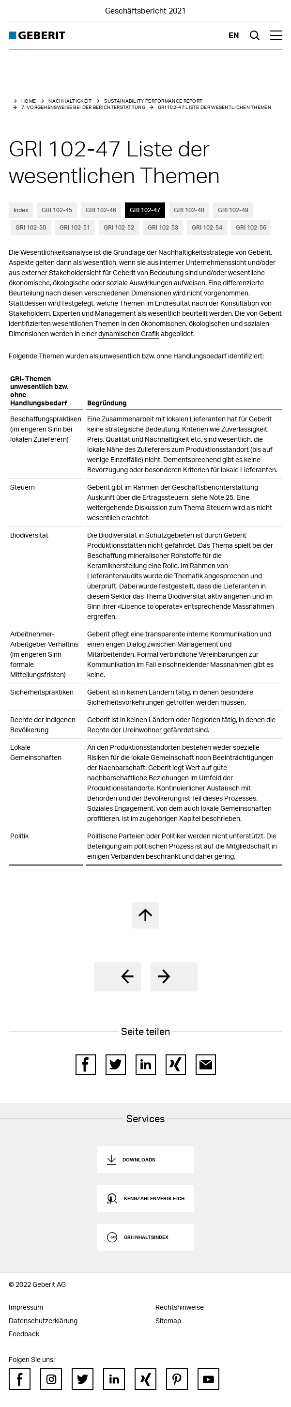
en (234, 35)
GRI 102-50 (30, 227)
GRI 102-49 (233, 210)
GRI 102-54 (207, 227)
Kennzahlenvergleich (154, 1198)
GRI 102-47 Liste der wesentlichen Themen (214, 107)
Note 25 (221, 497)
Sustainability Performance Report (153, 101)
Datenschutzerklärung (43, 1320)
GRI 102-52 (119, 227)
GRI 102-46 (101, 210)
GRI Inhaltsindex (146, 1237)
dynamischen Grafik (128, 333)
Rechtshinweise (179, 1307)
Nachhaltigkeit (70, 101)
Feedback (24, 1334)
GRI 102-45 (57, 210)
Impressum (26, 1307)
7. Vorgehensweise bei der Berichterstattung (83, 107)
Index (21, 210)
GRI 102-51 (75, 227)
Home (28, 101)
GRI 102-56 (251, 227)
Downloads (139, 1159)
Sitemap (168, 1320)
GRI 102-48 (189, 210)
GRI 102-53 (163, 227)
